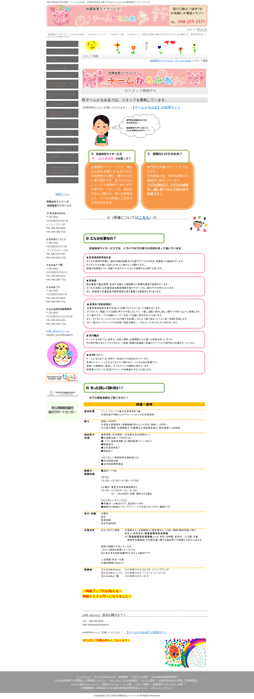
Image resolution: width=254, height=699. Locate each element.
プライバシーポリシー (61, 180)
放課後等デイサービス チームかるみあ (170, 60)
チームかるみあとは (60, 51)
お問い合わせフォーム (57, 331)
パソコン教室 (56, 103)
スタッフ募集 (56, 148)
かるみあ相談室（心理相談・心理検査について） (62, 84)
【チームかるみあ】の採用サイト (156, 107)
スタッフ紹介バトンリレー (62, 123)
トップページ (56, 43)
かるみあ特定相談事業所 (62, 74)
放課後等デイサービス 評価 (62, 157)
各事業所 (54, 59)
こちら (144, 217)
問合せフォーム (58, 133)
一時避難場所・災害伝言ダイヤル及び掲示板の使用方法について (62, 169)
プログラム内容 (58, 67)
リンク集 (54, 140)
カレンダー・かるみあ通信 (62, 94)
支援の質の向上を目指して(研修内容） (62, 113)
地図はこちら (62, 194)
